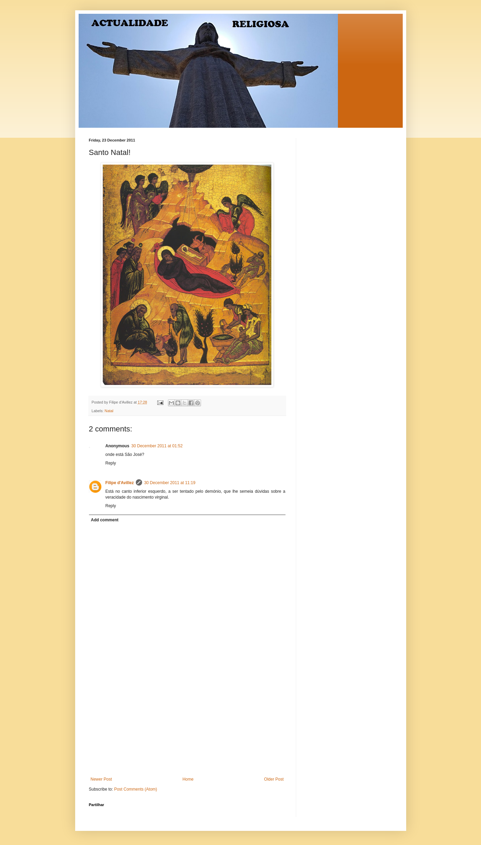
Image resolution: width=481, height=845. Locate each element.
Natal (108, 411)
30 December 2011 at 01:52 (157, 446)
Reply (111, 463)
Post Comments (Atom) (135, 789)
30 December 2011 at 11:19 (170, 482)
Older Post (274, 779)
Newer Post (101, 779)
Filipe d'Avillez (120, 482)
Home (187, 779)
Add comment (105, 520)
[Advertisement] (187, 725)
